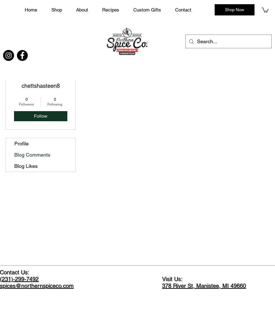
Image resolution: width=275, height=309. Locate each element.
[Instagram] (8, 55)
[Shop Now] (235, 9)
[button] (151, 10)
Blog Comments (32, 155)
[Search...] (228, 41)
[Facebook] (22, 55)
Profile (21, 144)
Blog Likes (26, 166)
